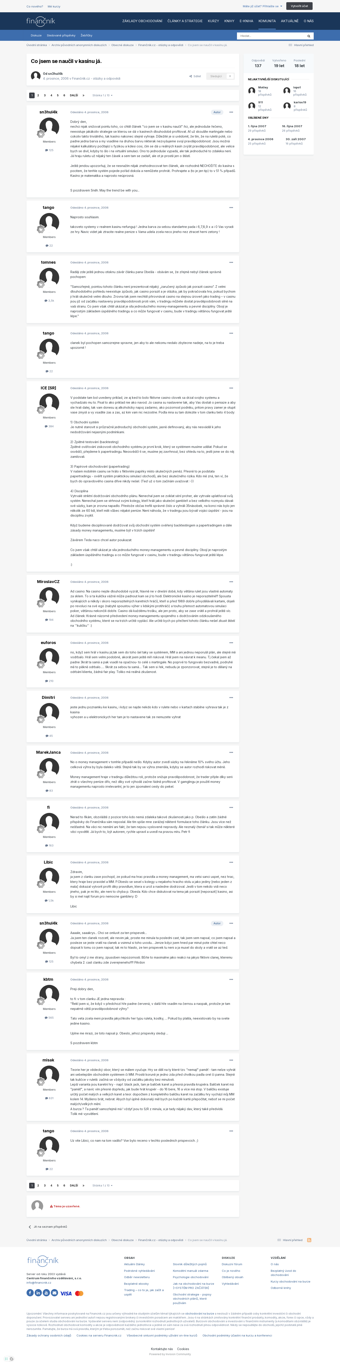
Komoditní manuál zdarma (190, 1270)
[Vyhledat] (258, 35)
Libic (48, 862)
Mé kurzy (54, 6)
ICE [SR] (48, 388)
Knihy (229, 21)
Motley (263, 87)
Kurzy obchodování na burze (290, 1281)
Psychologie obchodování (190, 1277)
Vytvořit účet (299, 6)
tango (48, 207)
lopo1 (297, 87)
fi (48, 807)
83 (49, 790)
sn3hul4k (55, 73)
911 (260, 102)
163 (49, 845)
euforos (48, 642)
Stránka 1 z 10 (102, 95)
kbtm (48, 979)
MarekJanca (48, 752)
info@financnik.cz (39, 1282)
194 (49, 619)
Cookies (183, 1349)
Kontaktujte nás (162, 1349)
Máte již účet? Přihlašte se (262, 6)
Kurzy (213, 21)
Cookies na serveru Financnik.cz (99, 1335)
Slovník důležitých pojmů (190, 1264)
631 (49, 1098)
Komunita (267, 21)
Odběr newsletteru (137, 1277)
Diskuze (36, 35)
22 (49, 245)
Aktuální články (134, 1264)
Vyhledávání (230, 1283)
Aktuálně (290, 21)
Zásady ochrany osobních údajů (49, 1335)
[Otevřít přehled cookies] (11, 1358)
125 (49, 150)
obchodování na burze (199, 1313)
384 (49, 426)
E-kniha (246, 21)
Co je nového (231, 1270)
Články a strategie (185, 21)
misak (48, 1060)
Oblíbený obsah (232, 1277)
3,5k (49, 300)
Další (74, 95)
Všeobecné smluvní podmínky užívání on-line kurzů (162, 1335)
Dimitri (48, 697)
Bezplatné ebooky (136, 1283)
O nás (309, 21)
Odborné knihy (281, 1288)
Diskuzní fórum (232, 1264)
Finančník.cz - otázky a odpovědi (96, 78)
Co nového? (35, 6)
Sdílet (195, 76)
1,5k (49, 900)
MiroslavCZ (48, 581)
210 (49, 681)
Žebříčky (86, 35)
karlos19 (300, 102)
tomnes (48, 262)
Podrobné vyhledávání (139, 1270)
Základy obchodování (142, 21)
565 (49, 1017)
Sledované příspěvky (61, 35)
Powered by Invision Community (170, 1354)
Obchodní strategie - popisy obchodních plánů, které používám (192, 1299)
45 (49, 735)
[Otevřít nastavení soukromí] (6, 1358)
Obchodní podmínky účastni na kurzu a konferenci (237, 1335)
